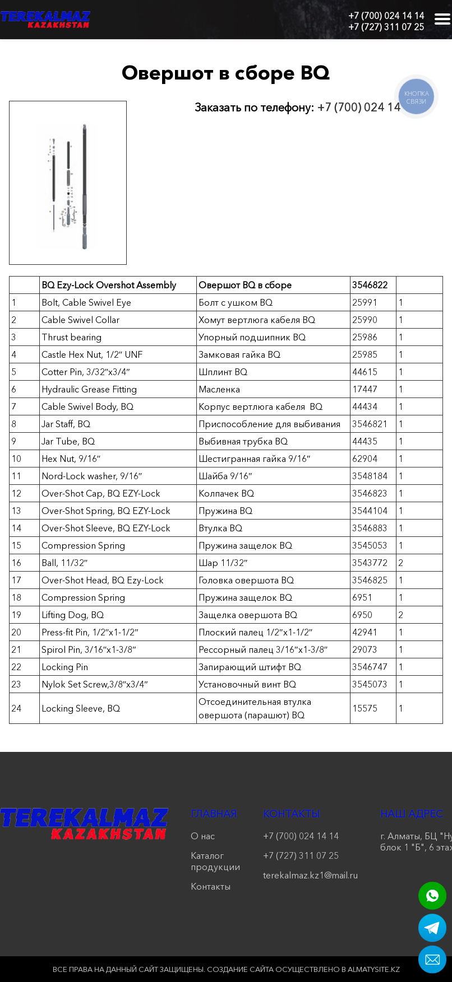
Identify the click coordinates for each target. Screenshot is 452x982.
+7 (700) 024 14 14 (386, 15)
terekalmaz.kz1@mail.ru (310, 875)
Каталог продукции (215, 861)
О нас (203, 835)
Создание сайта (240, 969)
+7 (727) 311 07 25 (386, 26)
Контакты (210, 886)
